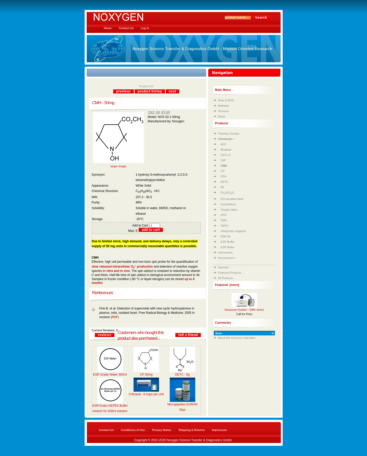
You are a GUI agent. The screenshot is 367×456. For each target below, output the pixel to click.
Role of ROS (226, 100)
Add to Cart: (146, 225)
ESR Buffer (228, 241)
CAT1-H (226, 155)
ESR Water (228, 247)
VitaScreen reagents (233, 231)
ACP (224, 144)
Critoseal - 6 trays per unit (146, 394)
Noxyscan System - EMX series (244, 309)
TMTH (225, 225)
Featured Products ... (231, 272)
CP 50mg (146, 374)
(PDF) (115, 317)
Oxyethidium (228, 204)
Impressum (219, 429)
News (221, 116)
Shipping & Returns (192, 429)
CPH (224, 176)
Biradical (226, 149)
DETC (224, 181)
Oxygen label (229, 209)
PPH (224, 215)
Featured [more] (227, 285)
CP (223, 171)
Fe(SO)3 (227, 192)
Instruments (225, 252)
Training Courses (228, 133)
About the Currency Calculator (237, 337)
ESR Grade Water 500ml (110, 374)
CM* (223, 160)
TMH (224, 220)
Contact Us (126, 28)
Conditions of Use (133, 429)
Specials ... (225, 267)
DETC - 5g (182, 374)
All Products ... (227, 278)
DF (223, 187)
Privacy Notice (162, 429)
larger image (118, 165)
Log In (145, 28)
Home (108, 28)
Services (223, 111)
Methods (223, 105)
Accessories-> (227, 257)
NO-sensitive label (232, 198)
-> (226, 138)
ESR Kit (226, 236)
